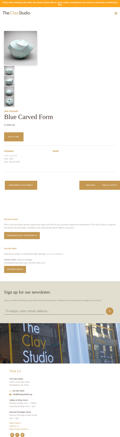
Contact (13, 426)
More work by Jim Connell (21, 185)
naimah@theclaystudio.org (15, 263)
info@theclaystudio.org (20, 394)
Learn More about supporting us (22, 235)
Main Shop (90, 185)
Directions (14, 423)
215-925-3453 (16, 391)
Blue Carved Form (5, 20)
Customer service (15, 269)
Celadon (9, 151)
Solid (56, 151)
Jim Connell (11, 111)
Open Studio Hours (18, 429)
